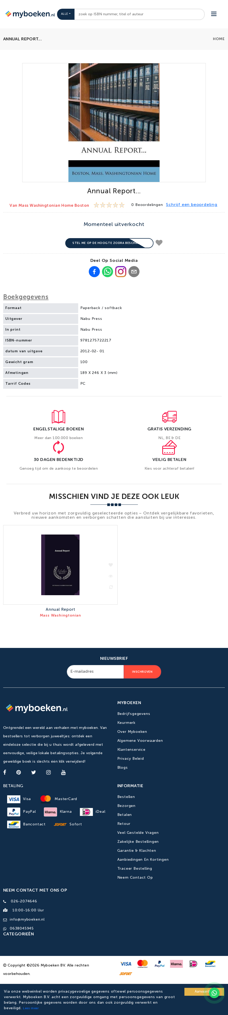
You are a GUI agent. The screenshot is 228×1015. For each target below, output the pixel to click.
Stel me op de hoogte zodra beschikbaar (109, 243)
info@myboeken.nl (27, 919)
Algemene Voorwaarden (140, 741)
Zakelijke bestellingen (138, 842)
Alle (64, 14)
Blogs (122, 768)
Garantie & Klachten (136, 851)
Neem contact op (135, 877)
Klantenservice (131, 750)
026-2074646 (24, 901)
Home (219, 39)
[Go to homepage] (29, 14)
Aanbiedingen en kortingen (143, 860)
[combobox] (139, 14)
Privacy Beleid (130, 759)
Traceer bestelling (134, 868)
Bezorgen (126, 806)
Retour (124, 824)
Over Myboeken (132, 732)
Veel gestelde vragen (138, 833)
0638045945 (22, 927)
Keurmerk (126, 723)
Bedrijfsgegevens (133, 714)
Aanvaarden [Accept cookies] (204, 991)
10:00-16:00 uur (27, 910)
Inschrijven (142, 672)
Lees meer (31, 1008)
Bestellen (126, 797)
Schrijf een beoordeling (191, 205)
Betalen (124, 815)
